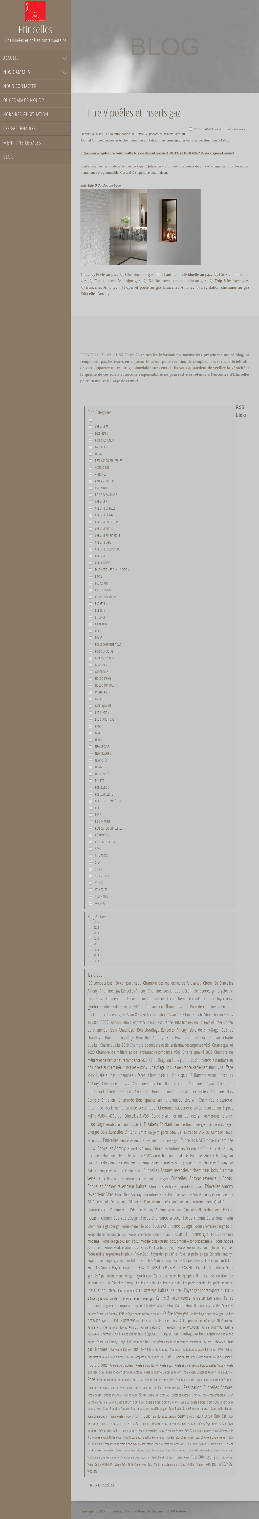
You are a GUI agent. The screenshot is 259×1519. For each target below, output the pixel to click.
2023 (96, 933)
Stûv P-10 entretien (176, 1450)
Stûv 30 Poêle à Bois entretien (211, 1437)
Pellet (228, 1349)
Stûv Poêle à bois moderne (135, 1457)
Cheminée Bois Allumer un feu (185, 1092)
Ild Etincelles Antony (120, 1282)
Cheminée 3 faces (105, 508)
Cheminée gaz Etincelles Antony (123, 991)
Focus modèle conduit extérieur (191, 1241)
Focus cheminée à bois (161, 1217)
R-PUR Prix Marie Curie (125, 1387)
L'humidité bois (110, 1333)
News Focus (102, 746)
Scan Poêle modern (122, 1416)
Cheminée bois (104, 529)
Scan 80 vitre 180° (120, 1402)
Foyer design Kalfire (164, 1254)
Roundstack (130, 1395)
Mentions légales (22, 142)
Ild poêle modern (220, 1282)
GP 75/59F (170, 1267)
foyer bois (224, 999)
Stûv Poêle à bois (223, 1450)
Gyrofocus (101, 447)
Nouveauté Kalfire (120, 1349)
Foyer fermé (95, 1260)
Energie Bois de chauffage (213, 1124)
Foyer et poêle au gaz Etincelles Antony (158, 287)
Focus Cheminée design (172, 1225)
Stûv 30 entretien (185, 1437)
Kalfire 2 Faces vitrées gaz (137, 1298)
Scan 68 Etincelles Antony (175, 1395)
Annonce (100, 474)
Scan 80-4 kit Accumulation (147, 1014)
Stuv (97, 862)
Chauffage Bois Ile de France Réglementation (182, 1067)
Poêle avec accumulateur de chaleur (211, 1357)
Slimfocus (101, 855)
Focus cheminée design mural (149, 1234)
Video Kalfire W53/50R (100, 1465)
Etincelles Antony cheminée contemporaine (127, 1162)
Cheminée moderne (103, 1107)
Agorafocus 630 (144, 1022)
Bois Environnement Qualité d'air (193, 1037)
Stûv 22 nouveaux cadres (198, 1431)
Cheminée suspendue (107, 549)
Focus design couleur (116, 1241)
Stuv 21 (99, 869)
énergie (100, 610)
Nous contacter (20, 86)
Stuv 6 (197, 1014)
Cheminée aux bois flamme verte (159, 1084)
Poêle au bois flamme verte (164, 1006)
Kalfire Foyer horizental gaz (206, 1313)
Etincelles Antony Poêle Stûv (119, 1170)
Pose (98, 814)
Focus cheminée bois (137, 1226)
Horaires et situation (25, 114)
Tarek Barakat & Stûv (163, 1457)
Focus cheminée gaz (191, 1234)
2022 (96, 939)
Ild (198, 1275)
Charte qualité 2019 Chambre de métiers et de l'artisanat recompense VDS (155, 1045)
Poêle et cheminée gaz (108, 801)
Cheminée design (180, 1099)
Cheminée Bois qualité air (140, 1100)
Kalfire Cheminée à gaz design (154, 1305)
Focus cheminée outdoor (145, 999)
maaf (98, 733)
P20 (220, 1349)
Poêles (99, 808)
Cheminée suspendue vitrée (180, 1107)
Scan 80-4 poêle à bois (146, 1402)
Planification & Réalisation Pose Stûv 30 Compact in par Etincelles (125, 1357)
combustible (103, 563)
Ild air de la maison (215, 1275)
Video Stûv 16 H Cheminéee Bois (133, 1465)
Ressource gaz (172, 1387)
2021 (96, 944)
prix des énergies (112, 1014)
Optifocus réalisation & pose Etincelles (192, 1349)
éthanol (100, 617)
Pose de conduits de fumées (113, 1379)
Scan (98, 848)
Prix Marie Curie (185, 1379)
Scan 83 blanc (170, 1402)
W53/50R (211, 1465)
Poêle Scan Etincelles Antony (199, 1372)
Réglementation (105, 842)
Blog (8, 156)
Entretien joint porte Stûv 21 (160, 1132)
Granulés (101, 665)
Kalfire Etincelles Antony (192, 1305)
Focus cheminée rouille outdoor (190, 999)
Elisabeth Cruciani (106, 597)
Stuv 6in (220, 1416)
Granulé (201, 1267)
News (98, 740)
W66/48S (100, 903)
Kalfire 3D (198, 1298)
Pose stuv (137, 1379)
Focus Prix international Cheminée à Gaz (205, 1247)
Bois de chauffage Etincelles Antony (135, 1037)
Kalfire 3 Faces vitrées (173, 1298)
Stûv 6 (192, 1424)
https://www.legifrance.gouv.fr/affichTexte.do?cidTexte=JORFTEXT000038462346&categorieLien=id (157, 153)
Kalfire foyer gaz (175, 1313)
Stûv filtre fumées (155, 1450)
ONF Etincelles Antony (154, 1349)
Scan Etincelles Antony (116, 1408)
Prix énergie (102, 821)
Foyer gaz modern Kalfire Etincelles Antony (134, 1260)
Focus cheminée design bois (213, 1226)
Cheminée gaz (103, 542)
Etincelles (110, 1140)
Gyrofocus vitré (165, 1276)
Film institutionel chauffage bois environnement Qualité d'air (188, 1202)
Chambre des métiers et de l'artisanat (172, 983)
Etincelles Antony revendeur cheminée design (133, 1178)
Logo (98, 726)
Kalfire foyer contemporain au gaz (177, 281)
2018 (96, 961)
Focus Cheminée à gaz (108, 644)
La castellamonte (132, 1333)
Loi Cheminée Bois (138, 1341)
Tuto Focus (226, 1457)
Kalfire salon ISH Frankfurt (158, 1327)
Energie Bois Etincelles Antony (112, 1132)
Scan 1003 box (179, 1014)
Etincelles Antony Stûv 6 (184, 1194)
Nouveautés (102, 774)
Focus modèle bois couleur (150, 1241)
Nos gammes (16, 72)
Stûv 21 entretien (148, 1431)
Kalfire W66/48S (212, 1327)
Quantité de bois (98, 1387)
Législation (102, 712)
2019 (96, 955)
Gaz (141, 1267)
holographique (105, 685)
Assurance (101, 488)
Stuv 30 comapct (150, 1424)
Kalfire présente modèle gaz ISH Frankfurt (205, 1320)
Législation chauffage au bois (184, 1334)
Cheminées (101, 426)
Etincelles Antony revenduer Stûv (140, 1194)
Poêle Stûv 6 (225, 1372)
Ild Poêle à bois (169, 1282)
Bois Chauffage (122, 1030)
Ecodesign (101, 583)
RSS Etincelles (102, 1485)
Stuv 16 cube (214, 1014)
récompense (94, 1395)
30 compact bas (101, 983)
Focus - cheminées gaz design (113, 1217)
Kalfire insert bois (166, 1320)
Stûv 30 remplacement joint (169, 1444)
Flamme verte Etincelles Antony (131, 1210)
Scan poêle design (98, 1416)
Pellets (99, 780)
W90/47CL (93, 1472)
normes (100, 454)
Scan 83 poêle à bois (193, 1402)
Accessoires (102, 467)
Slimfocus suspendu (164, 1416)
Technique (101, 896)
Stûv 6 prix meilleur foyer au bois (118, 1430)
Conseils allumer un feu (170, 1116)
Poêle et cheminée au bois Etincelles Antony (200, 1365)
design (196, 1116)
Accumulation (121, 1022)
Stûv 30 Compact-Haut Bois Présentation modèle (148, 1437)
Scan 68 (153, 1395)
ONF (135, 1349)
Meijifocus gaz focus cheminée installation (177, 1341)
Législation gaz (236, 128)
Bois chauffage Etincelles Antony (162, 1030)
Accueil (10, 57)
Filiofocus (101, 624)
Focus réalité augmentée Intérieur (110, 1254)
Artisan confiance (106, 481)
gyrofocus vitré (99, 1006)
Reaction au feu (152, 1387)
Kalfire (99, 699)
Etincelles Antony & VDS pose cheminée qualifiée (153, 1155)
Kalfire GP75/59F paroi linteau (133, 1320)
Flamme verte (114, 999)
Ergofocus (94, 1140)
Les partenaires (19, 128)
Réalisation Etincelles (108, 460)
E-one (98, 576)
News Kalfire (103, 753)
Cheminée (101, 501)
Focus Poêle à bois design (158, 1247)
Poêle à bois (102, 787)
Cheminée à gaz (104, 515)
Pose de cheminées (204, 1007)
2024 (96, 927)
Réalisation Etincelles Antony (207, 1387)
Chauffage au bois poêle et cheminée (180, 1060)
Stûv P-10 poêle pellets (200, 1450)
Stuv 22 (99, 883)
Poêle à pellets (104, 794)
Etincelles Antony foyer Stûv (181, 1162)
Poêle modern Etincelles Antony (124, 1372)
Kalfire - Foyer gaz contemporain (197, 1290)
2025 (96, 922)
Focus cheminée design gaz (117, 281)
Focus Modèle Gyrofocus (121, 1247)
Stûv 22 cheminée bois (171, 1431)
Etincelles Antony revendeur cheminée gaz (149, 1140)
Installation (102, 692)
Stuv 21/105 (102, 876)
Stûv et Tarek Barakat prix (130, 1450)
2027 (105, 1022)
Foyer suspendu (104, 440)
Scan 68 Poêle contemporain (209, 1395)
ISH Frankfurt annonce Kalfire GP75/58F (132, 1290)
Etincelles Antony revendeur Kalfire (181, 1148)
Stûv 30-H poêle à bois (211, 1444)
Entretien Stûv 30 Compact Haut (208, 1132)
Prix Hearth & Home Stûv (159, 1379)
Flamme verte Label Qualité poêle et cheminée (188, 1210)
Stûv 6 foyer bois (207, 1424)
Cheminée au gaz (139, 274)
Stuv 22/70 (101, 889)
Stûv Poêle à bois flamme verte (103, 1457)
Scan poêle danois (221, 1408)
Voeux (200, 1465)
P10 (136, 1007)
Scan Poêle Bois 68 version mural (188, 1408)
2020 (96, 950)
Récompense (102, 835)
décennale (101, 433)
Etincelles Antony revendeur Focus (201, 1178)
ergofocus (225, 991)
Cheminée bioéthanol (108, 522)
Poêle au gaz (106, 274)
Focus (98, 631)
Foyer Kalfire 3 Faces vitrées (184, 1260)
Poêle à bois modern (122, 1365)
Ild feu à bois (145, 1282)
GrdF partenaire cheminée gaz (113, 1275)
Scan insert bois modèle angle (148, 1408)
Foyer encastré (104, 651)
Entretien (101, 603)
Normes (100, 767)
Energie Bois (183, 1124)
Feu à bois (118, 1202)
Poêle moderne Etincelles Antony (162, 1372)
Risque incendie (112, 1395)
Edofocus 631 (103, 590)
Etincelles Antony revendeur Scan (175, 1186)
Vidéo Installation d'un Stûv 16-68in (174, 1465)
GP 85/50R (186, 1267)
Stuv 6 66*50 (204, 1416)
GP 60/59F (154, 1267)
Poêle (168, 1357)
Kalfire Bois (215, 1298)
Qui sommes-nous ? (23, 100)
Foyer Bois (142, 1254)
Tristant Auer (182, 1457)
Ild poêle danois (194, 1282)
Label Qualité (103, 706)
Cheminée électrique (107, 535)
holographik (103, 678)
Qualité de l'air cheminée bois (214, 1379)
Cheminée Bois (147, 1091)
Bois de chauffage (106, 494)
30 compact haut (128, 983)
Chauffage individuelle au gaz (186, 274)
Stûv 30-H (192, 1444)
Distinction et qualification (112, 569)
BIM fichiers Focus (188, 1022)
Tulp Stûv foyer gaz (231, 281)
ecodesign (207, 990)
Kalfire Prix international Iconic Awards (114, 1327)
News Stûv (101, 760)
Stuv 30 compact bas (174, 1424)
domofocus (211, 1116)
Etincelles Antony (101, 287)
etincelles (95, 998)
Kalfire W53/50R (188, 1327)
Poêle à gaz (166, 1365)
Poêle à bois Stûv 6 (147, 1365)
